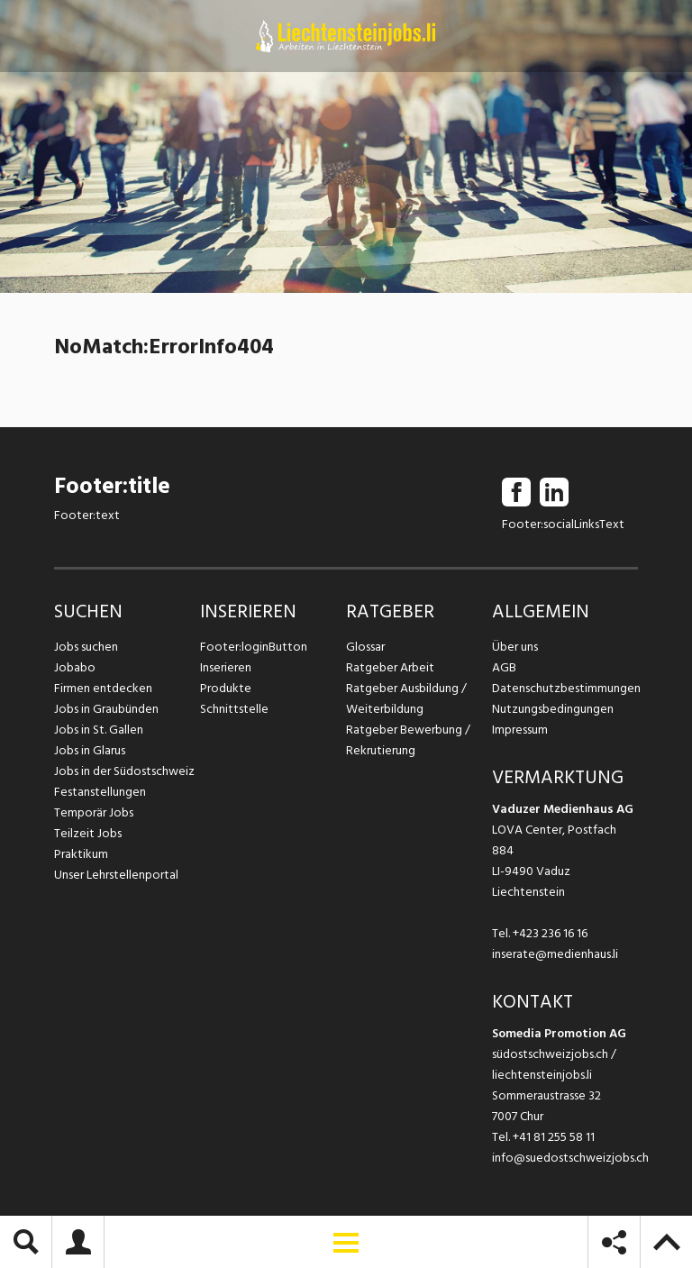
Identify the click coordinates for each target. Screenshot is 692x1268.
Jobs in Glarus (89, 750)
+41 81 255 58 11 (554, 1137)
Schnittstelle (234, 708)
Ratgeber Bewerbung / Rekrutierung (408, 740)
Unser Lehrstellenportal (116, 874)
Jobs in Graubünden (106, 708)
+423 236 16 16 (550, 933)
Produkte (225, 688)
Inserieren (225, 667)
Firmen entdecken (103, 688)
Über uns (515, 646)
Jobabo (75, 667)
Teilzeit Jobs (88, 833)
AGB (504, 667)
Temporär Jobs (93, 812)
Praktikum (81, 854)
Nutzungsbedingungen (553, 708)
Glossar (365, 646)
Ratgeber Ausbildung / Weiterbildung (406, 698)
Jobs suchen (86, 646)
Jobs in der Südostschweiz (124, 771)
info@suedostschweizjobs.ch (570, 1157)
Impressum (520, 729)
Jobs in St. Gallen (98, 729)
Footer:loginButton (253, 646)
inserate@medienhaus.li (555, 954)
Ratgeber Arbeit (390, 667)
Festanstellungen (100, 791)
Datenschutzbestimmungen (565, 688)
